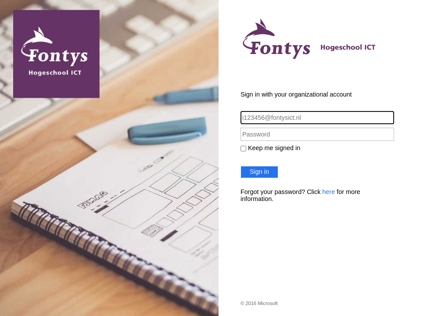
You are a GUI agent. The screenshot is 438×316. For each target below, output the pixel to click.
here (328, 191)
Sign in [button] (259, 171)
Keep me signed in (274, 147)
